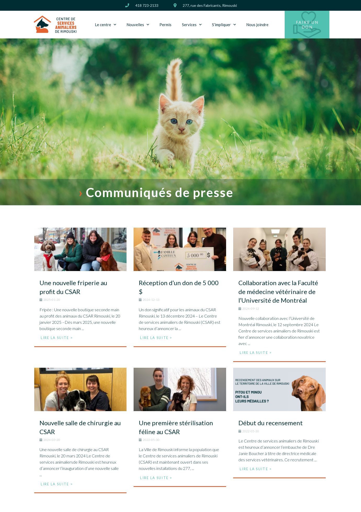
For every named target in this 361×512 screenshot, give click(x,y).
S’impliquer (224, 25)
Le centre (105, 25)
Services (192, 25)
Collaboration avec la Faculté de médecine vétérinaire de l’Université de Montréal (278, 291)
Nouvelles (138, 25)
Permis (165, 24)
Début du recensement (270, 423)
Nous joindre (257, 24)
